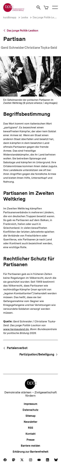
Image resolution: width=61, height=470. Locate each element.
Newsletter (30, 421)
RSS (30, 427)
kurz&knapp (9, 17)
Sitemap (30, 415)
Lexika (24, 17)
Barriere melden (30, 445)
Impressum (30, 403)
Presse (30, 439)
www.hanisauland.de (16, 329)
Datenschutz (30, 409)
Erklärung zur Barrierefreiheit (30, 451)
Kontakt (30, 433)
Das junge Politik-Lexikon (46, 17)
